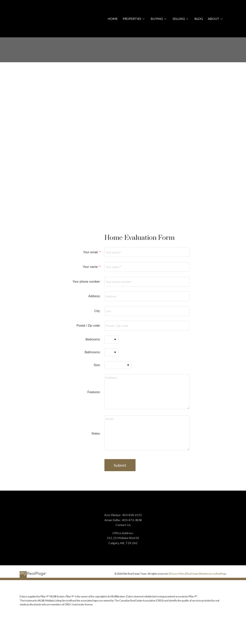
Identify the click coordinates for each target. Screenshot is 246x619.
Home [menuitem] (113, 18)
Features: (94, 392)
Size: (97, 365)
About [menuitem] (213, 18)
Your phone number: (87, 281)
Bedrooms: (93, 339)
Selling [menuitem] (179, 18)
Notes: (96, 433)
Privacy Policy (177, 573)
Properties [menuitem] (132, 18)
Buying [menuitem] (157, 18)
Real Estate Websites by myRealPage (206, 573)
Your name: (91, 266)
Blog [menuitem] (198, 18)
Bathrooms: (93, 352)
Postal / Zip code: (88, 325)
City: (97, 311)
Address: (94, 296)
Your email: (91, 252)
